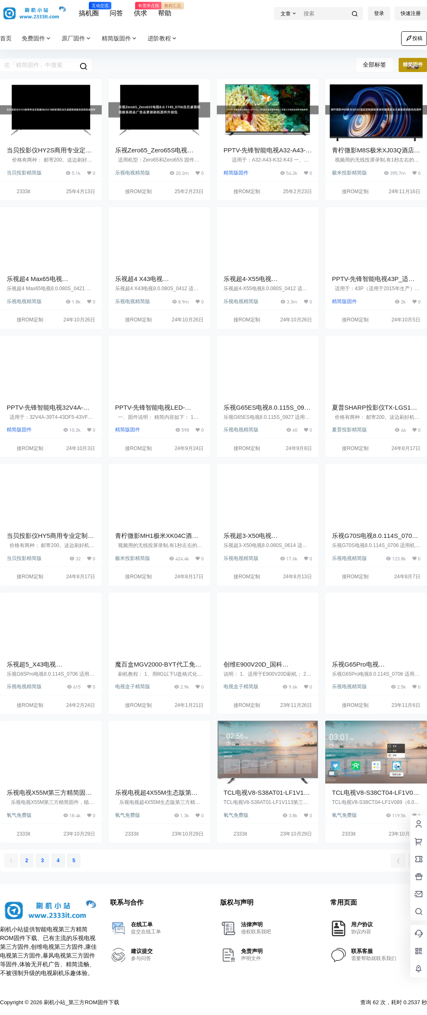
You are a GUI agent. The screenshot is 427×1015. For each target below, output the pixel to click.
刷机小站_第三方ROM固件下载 (80, 1002)
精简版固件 (120, 38)
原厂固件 (77, 38)
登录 (379, 13)
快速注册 (411, 13)
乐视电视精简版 (132, 173)
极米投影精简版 (349, 173)
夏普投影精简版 (349, 430)
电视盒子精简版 (132, 686)
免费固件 (37, 38)
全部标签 (374, 64)
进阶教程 (163, 38)
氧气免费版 (19, 815)
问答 (116, 13)
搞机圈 (89, 9)
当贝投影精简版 (24, 173)
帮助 (164, 9)
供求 (140, 9)
